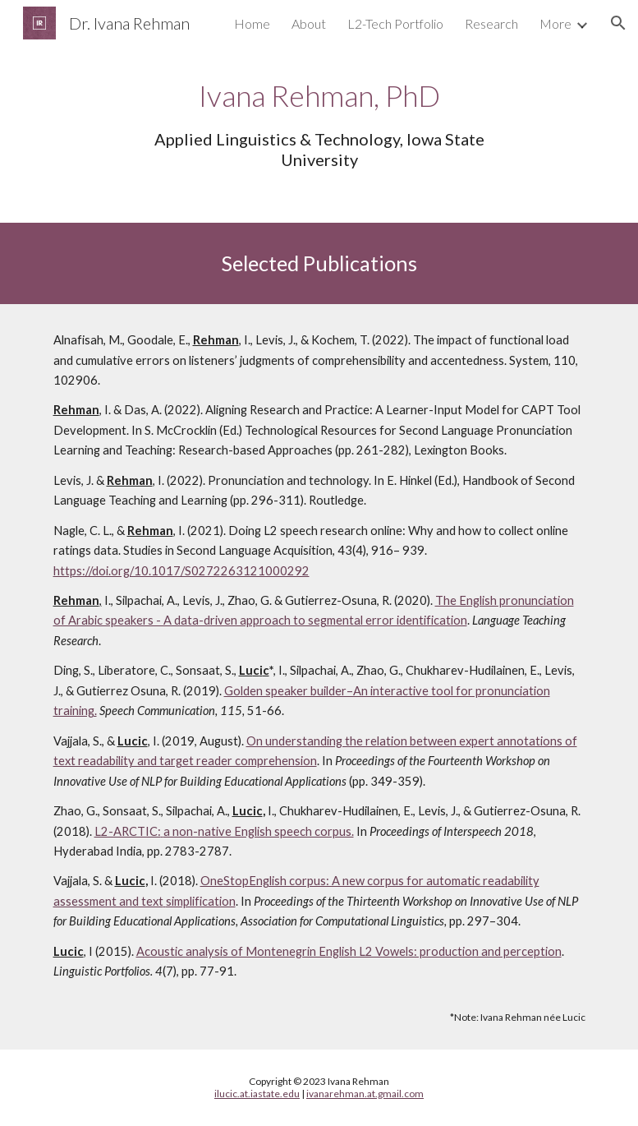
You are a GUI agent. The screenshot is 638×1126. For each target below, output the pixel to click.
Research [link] (491, 23)
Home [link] (252, 23)
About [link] (308, 23)
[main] (319, 123)
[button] (618, 23)
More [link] (555, 23)
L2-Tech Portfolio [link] (395, 23)
